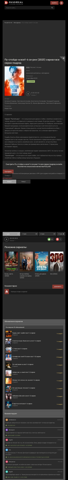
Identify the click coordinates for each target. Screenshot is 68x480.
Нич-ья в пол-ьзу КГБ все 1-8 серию (19, 445)
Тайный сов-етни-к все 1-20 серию (19, 467)
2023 (27, 67)
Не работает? (7, 178)
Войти (54, 3)
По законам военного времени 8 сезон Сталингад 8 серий (27, 457)
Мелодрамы (17, 22)
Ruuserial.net (8, 22)
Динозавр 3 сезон (13, 435)
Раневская (10, 425)
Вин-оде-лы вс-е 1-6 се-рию (16, 477)
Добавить (57, 286)
